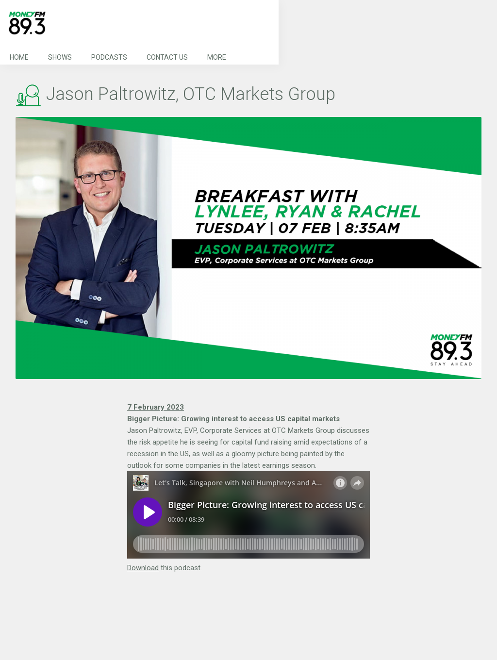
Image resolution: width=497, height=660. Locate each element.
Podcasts (109, 57)
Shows (60, 57)
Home (19, 57)
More (216, 57)
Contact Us (167, 57)
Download (143, 567)
